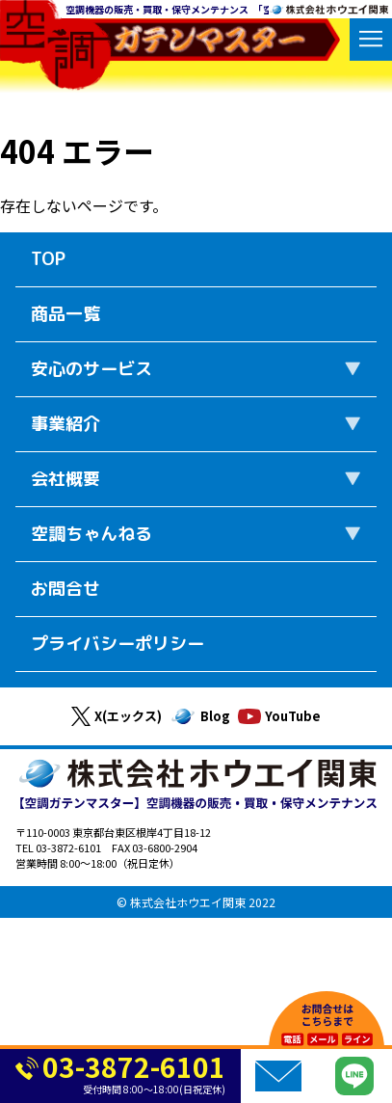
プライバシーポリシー (117, 644)
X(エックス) (116, 716)
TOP (48, 259)
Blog (200, 716)
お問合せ (65, 589)
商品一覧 (65, 314)
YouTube (279, 716)
